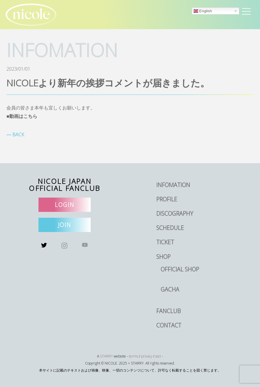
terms (133, 356)
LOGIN (64, 205)
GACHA (170, 289)
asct (158, 356)
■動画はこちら (21, 116)
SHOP (163, 257)
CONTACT (168, 325)
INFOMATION (173, 185)
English (203, 11)
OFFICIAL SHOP (180, 269)
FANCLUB (168, 311)
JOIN (64, 225)
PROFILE (166, 199)
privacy (146, 356)
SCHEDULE (170, 228)
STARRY (106, 356)
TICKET (165, 242)
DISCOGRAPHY (174, 213)
